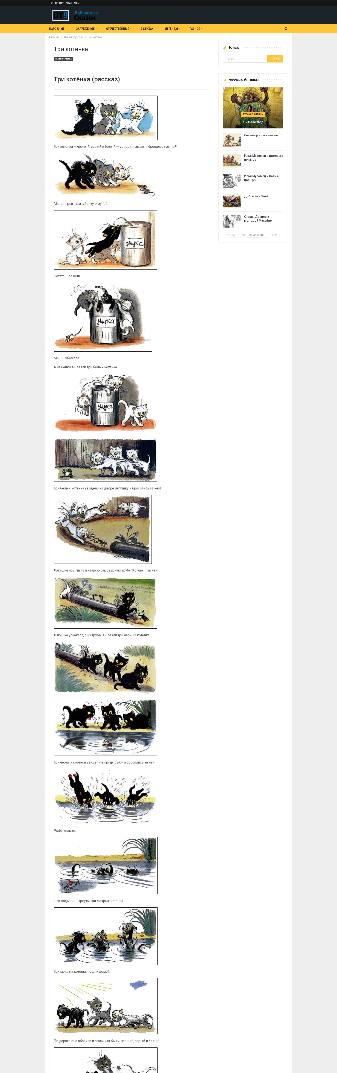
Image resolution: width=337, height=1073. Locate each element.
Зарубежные (85, 28)
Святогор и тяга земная (261, 135)
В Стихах (147, 28)
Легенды (171, 28)
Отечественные (117, 28)
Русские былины (253, 114)
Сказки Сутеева (63, 59)
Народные (56, 28)
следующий (257, 235)
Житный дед (253, 122)
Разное (195, 28)
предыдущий (234, 235)
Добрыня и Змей (256, 196)
